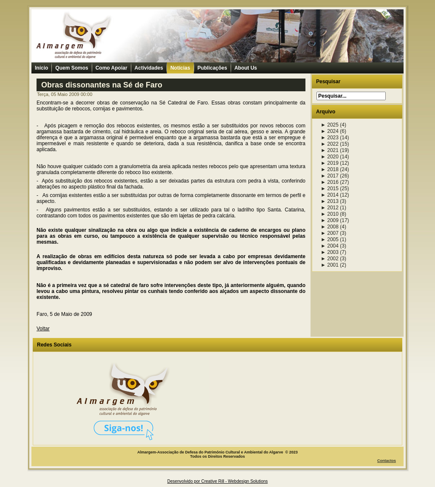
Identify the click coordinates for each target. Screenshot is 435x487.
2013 (330, 201)
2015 (330, 188)
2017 (330, 176)
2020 (330, 157)
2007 (330, 233)
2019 (330, 163)
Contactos (386, 461)
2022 (330, 144)
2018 (330, 169)
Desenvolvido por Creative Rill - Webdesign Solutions (217, 481)
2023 (330, 138)
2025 (330, 125)
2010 (330, 214)
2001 (330, 265)
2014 (330, 195)
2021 (330, 150)
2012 (330, 208)
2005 (330, 239)
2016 (330, 182)
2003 (330, 252)
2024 (330, 131)
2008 (330, 227)
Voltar (43, 329)
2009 (330, 220)
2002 (330, 259)
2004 (330, 246)
